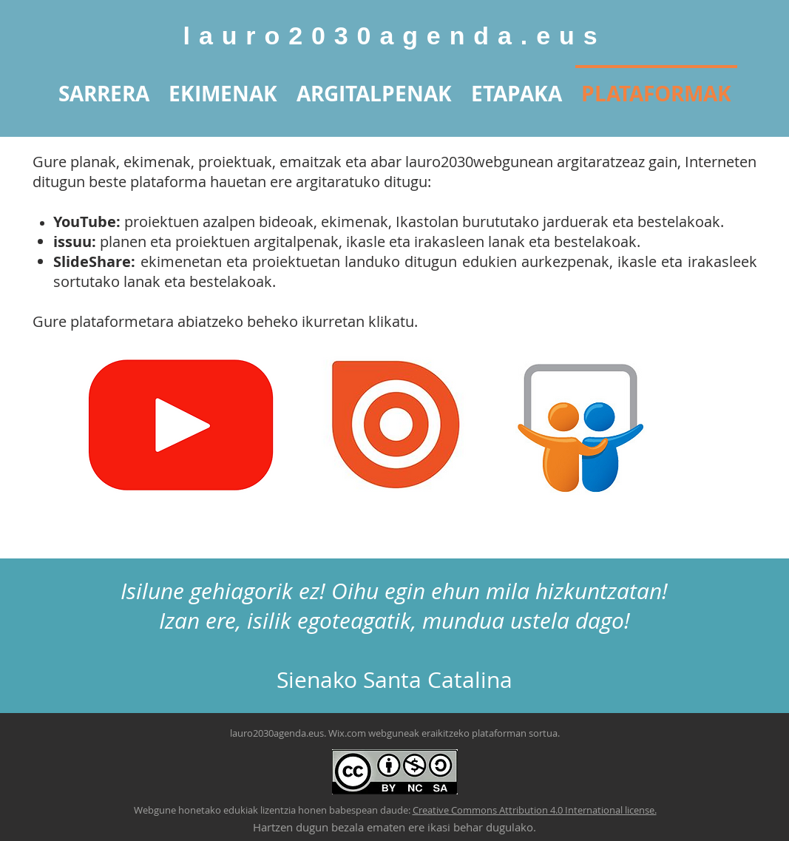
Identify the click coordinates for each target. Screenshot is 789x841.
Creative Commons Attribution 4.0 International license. (535, 810)
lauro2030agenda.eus (394, 35)
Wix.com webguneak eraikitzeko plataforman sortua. (444, 733)
